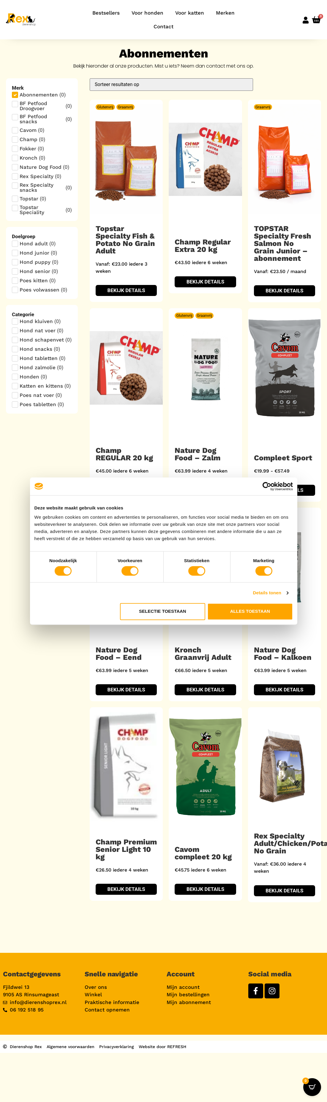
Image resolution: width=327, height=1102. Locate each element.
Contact (163, 26)
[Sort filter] (171, 84)
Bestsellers (106, 13)
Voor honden (147, 13)
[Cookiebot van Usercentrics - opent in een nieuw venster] (267, 486)
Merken (225, 13)
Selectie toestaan (162, 611)
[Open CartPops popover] (312, 1087)
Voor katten (189, 13)
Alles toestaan (250, 611)
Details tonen (267, 592)
